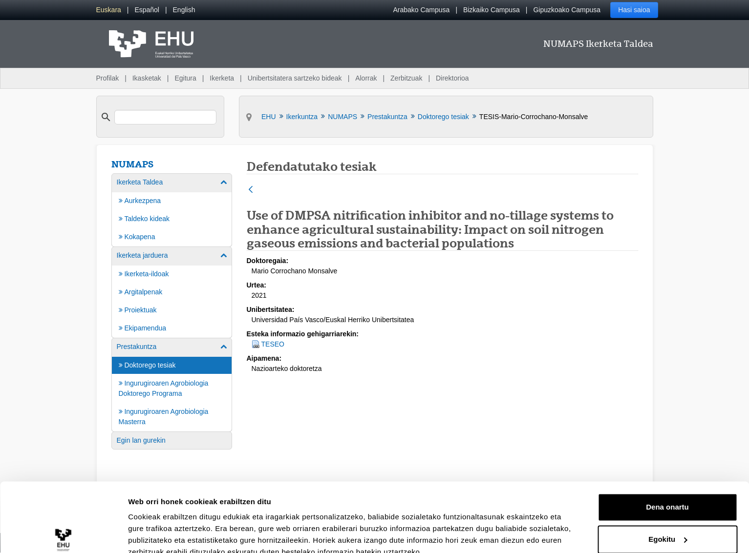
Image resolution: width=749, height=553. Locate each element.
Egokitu (667, 494)
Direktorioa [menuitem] (452, 78)
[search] (165, 117)
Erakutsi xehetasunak (166, 534)
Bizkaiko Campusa (491, 10)
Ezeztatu (668, 526)
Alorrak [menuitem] (366, 78)
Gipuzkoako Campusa (566, 10)
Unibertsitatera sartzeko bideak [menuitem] (295, 78)
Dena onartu (667, 462)
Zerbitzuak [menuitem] (406, 78)
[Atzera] (251, 190)
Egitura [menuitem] (185, 78)
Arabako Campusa (421, 10)
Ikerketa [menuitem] (222, 78)
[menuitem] (108, 10)
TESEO (272, 344)
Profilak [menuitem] (107, 78)
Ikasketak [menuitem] (146, 78)
